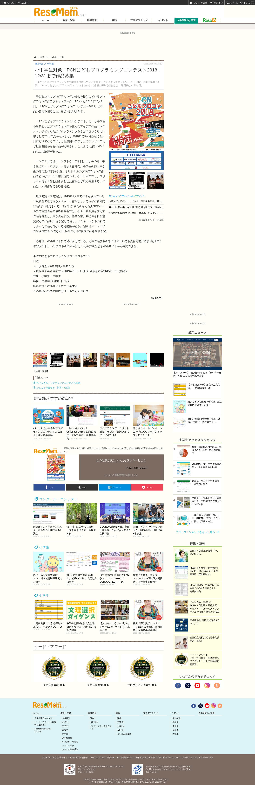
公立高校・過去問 (70, 741)
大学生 (65, 734)
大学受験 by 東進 (186, 20)
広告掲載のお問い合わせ (77, 758)
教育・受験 (69, 20)
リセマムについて (97, 758)
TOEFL (120, 726)
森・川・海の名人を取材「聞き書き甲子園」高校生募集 (137, 207)
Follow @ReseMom (137, 468)
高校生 (65, 730)
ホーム (45, 20)
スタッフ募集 (207, 758)
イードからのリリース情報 (145, 758)
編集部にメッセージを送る (153, 220)
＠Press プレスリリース (192, 758)
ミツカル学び (68, 745)
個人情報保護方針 (124, 758)
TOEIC (120, 722)
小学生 (44, 547)
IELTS (120, 730)
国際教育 (92, 20)
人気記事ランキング (43, 718)
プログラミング (138, 20)
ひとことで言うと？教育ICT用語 (53, 387)
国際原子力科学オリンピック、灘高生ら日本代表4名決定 (138, 201)
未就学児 (66, 718)
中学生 (44, 595)
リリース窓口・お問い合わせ (53, 758)
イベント (163, 20)
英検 (119, 718)
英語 (114, 20)
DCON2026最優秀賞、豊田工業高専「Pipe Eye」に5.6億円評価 (141, 213)
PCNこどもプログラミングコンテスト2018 (58, 382)
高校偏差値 (67, 738)
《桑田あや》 (157, 298)
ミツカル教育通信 (70, 749)
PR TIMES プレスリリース (169, 758)
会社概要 (110, 758)
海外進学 (94, 722)
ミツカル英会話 (124, 734)
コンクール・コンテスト (129, 195)
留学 (92, 718)
